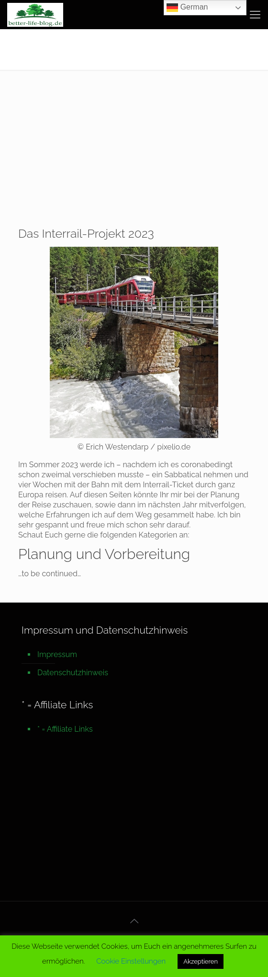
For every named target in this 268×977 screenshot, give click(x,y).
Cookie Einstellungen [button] (131, 961)
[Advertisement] (134, 142)
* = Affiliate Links (65, 729)
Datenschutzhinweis (72, 672)
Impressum (57, 654)
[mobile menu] (255, 14)
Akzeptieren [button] (200, 961)
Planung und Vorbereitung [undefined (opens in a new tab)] (104, 554)
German (187, 7)
